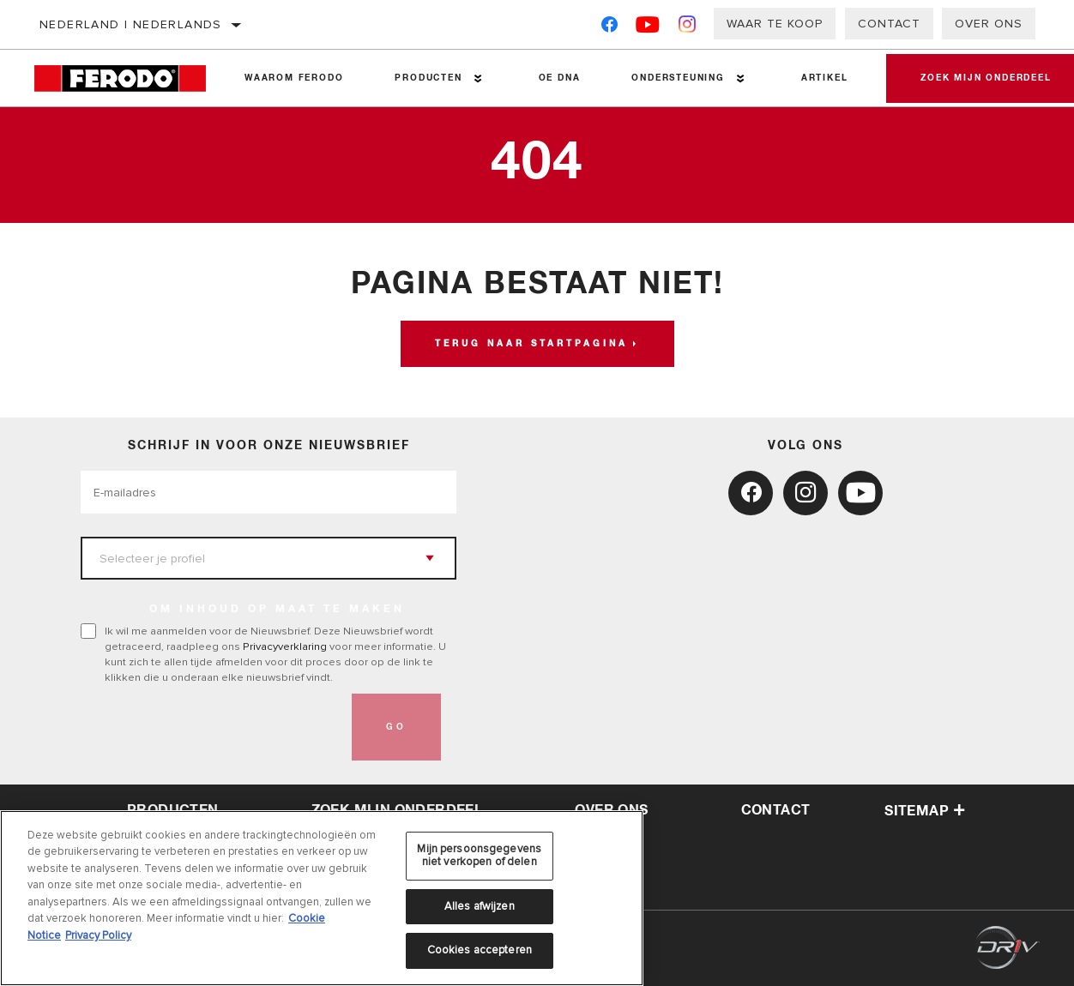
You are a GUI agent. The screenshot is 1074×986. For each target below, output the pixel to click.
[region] (321, 898)
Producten (428, 78)
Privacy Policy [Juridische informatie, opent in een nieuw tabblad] (98, 935)
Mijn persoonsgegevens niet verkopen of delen (479, 855)
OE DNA (560, 78)
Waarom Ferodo (293, 78)
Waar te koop (775, 23)
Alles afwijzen (479, 906)
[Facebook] (609, 28)
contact (776, 810)
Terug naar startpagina (531, 344)
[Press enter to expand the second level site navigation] (478, 78)
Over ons (989, 23)
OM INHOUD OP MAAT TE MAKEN (277, 609)
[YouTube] (648, 28)
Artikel (824, 78)
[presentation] (211, 727)
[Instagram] (688, 28)
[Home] (126, 78)
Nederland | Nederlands (130, 24)
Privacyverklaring (285, 646)
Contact (889, 23)
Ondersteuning (677, 78)
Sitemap (924, 811)
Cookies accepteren (479, 950)
